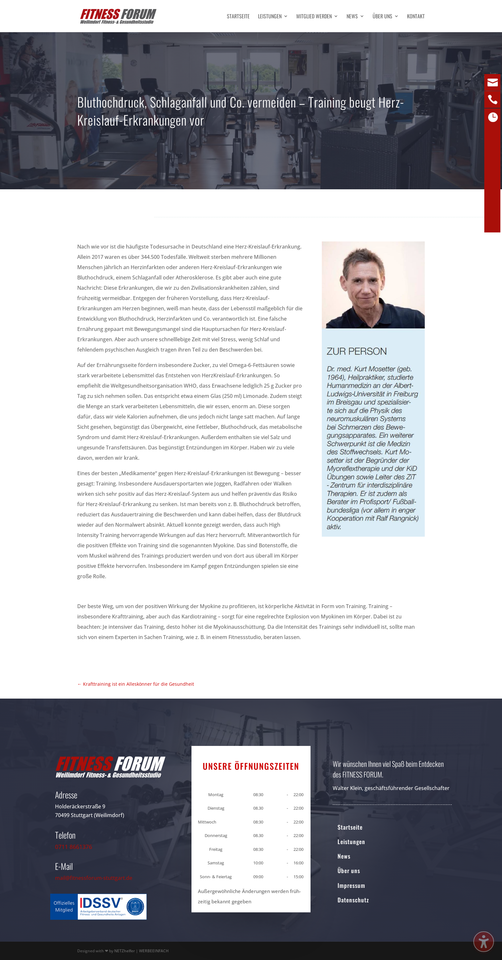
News (352, 17)
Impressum (351, 885)
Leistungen (270, 17)
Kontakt (416, 17)
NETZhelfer (124, 951)
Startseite (238, 17)
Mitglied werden (314, 17)
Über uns (382, 17)
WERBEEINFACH (154, 951)
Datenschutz (353, 900)
